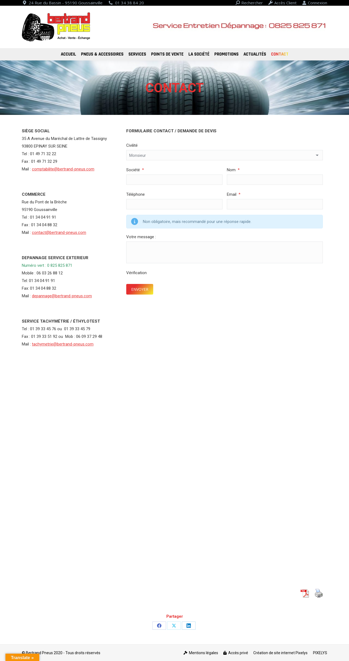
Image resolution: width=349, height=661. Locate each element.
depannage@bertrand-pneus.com (62, 295)
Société (135, 169)
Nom (233, 169)
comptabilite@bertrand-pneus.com (63, 169)
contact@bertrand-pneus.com (59, 232)
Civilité (132, 145)
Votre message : (141, 236)
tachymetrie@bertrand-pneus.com (63, 344)
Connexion (314, 3)
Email (233, 194)
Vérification (136, 272)
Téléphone (135, 194)
